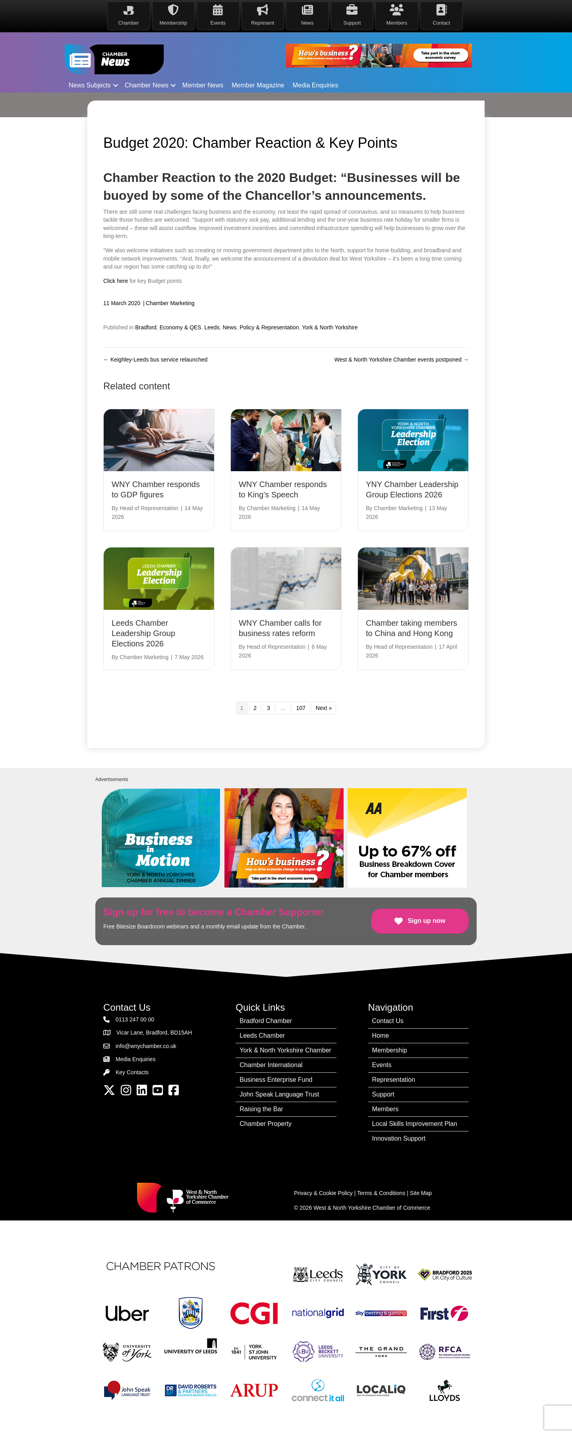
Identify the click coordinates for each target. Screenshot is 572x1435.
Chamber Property (266, 1123)
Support (383, 1094)
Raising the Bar (261, 1109)
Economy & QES (180, 327)
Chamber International (271, 1065)
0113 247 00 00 (135, 1019)
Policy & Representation (269, 327)
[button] (115, 85)
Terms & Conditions (381, 1193)
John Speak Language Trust (279, 1094)
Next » (324, 708)
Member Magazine (258, 85)
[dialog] (557, 1419)
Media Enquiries (315, 85)
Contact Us (388, 1020)
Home (380, 1035)
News (229, 327)
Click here (115, 281)
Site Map (421, 1193)
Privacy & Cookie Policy (323, 1193)
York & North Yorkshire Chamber (285, 1050)
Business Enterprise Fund (276, 1079)
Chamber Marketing (170, 303)
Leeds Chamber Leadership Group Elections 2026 (143, 633)
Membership (389, 1050)
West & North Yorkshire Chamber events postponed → (401, 359)
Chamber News (146, 85)
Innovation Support (398, 1138)
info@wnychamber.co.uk (146, 1046)
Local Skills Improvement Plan (414, 1123)
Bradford (146, 327)
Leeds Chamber (262, 1035)
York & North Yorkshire (330, 327)
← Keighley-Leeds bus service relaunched (155, 359)
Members (385, 1109)
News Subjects (90, 85)
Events (382, 1065)
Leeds (211, 327)
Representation (393, 1079)
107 (300, 708)
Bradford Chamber (266, 1020)
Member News (202, 85)
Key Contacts (132, 1072)
